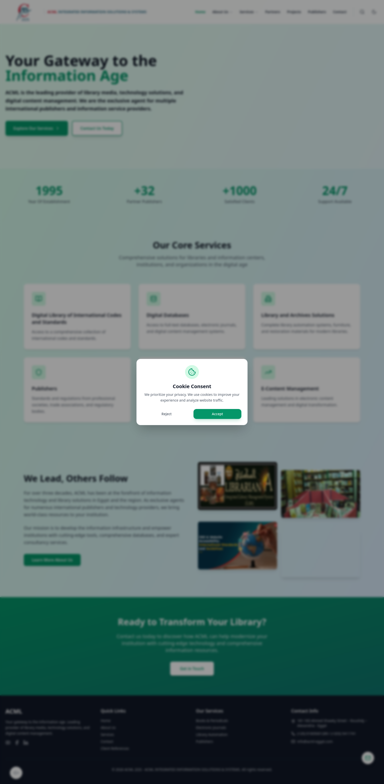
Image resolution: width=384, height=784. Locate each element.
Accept (217, 413)
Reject (166, 413)
